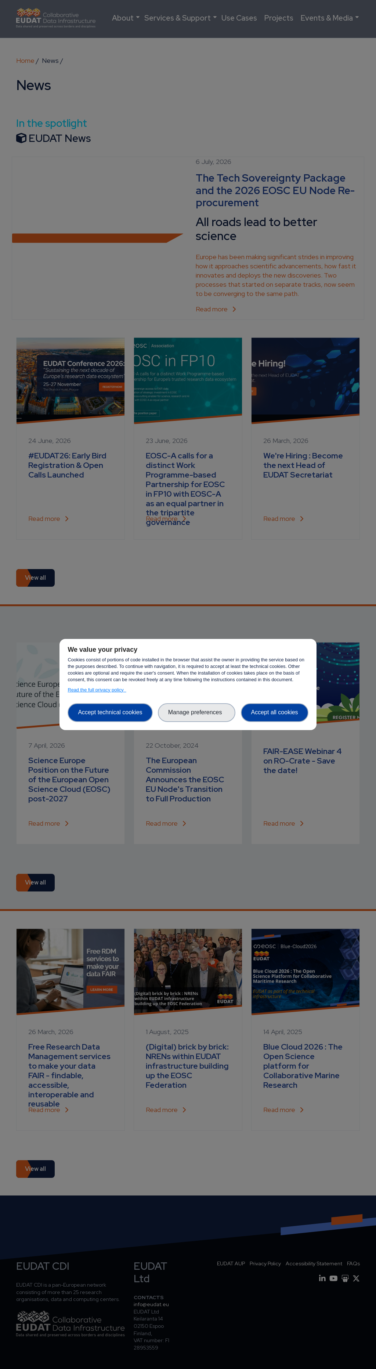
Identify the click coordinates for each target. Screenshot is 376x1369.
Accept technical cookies (110, 712)
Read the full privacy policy (97, 690)
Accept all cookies (274, 712)
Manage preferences (196, 712)
